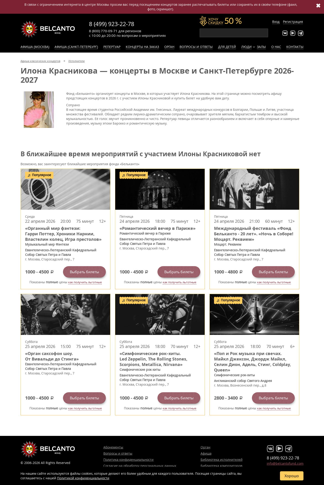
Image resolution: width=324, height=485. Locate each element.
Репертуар (111, 47)
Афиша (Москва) (35, 47)
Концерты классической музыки (48, 29)
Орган (169, 47)
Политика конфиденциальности (128, 459)
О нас (276, 47)
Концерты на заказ (142, 47)
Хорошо (292, 475)
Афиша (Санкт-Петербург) (76, 47)
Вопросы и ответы (196, 47)
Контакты (294, 47)
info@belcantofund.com (285, 463)
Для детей (227, 47)
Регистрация (293, 21)
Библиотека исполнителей (222, 459)
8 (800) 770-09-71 (103, 31)
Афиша (206, 453)
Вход (276, 21)
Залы (261, 47)
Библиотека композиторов (221, 466)
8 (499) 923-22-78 (111, 24)
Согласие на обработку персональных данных (139, 466)
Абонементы (113, 447)
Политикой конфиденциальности (83, 478)
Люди (246, 47)
